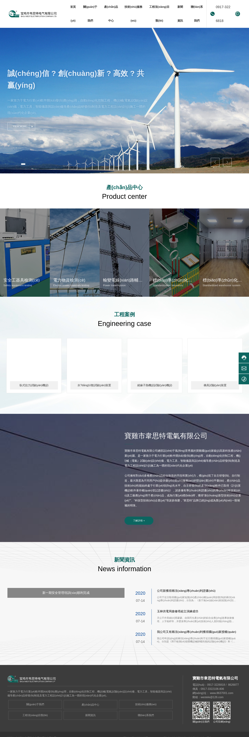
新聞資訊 (90, 731)
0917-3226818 (223, 14)
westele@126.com (212, 713)
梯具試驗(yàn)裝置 (215, 400)
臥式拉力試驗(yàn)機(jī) (34, 400)
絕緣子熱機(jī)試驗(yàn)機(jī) (154, 400)
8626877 (233, 700)
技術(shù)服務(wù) (145, 720)
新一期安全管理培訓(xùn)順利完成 (66, 608)
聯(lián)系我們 (146, 731)
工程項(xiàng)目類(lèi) (35, 731)
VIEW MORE (20, 129)
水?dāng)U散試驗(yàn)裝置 (94, 400)
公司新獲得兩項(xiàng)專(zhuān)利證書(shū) (187, 606)
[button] (24, 164)
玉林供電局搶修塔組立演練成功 (179, 627)
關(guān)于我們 (35, 720)
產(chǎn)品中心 (90, 720)
